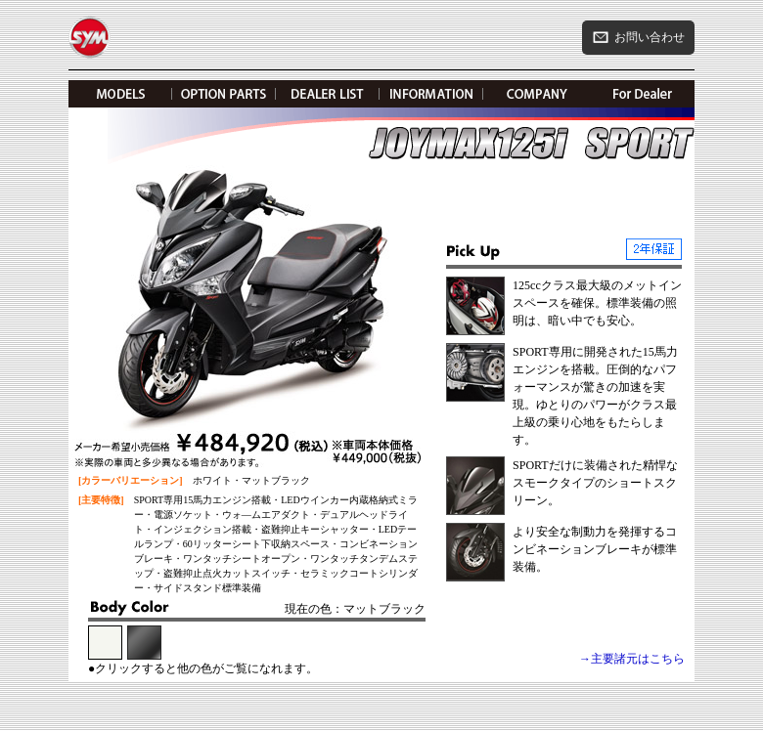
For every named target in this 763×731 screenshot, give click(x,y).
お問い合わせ (638, 37)
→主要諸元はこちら (632, 659)
